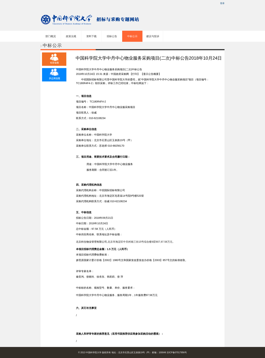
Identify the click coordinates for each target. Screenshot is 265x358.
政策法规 (71, 36)
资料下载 (91, 36)
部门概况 (50, 36)
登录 (222, 3)
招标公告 (112, 36)
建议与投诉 (152, 36)
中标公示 (132, 36)
